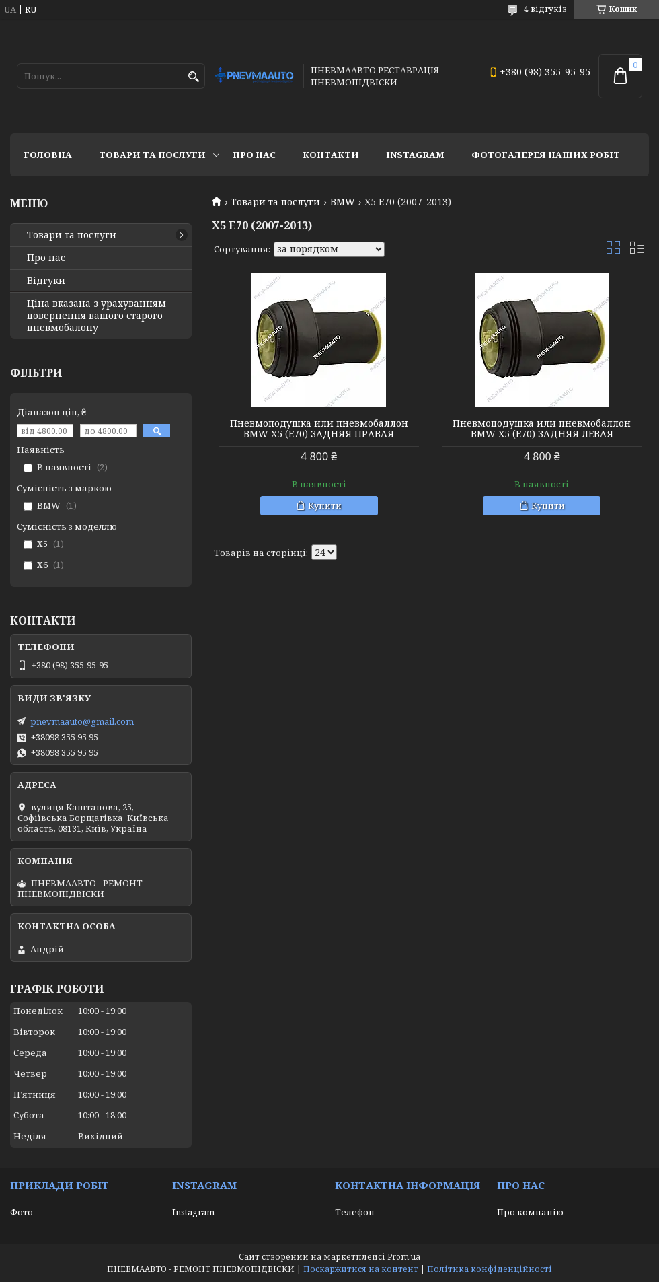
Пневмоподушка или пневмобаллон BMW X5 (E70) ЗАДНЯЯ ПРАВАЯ (319, 428)
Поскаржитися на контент (360, 1269)
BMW (342, 202)
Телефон (355, 1212)
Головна (48, 155)
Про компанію (530, 1212)
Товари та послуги (152, 155)
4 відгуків (545, 9)
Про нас (254, 155)
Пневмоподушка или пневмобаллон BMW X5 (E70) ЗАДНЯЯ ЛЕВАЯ (542, 428)
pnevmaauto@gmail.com (82, 721)
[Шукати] (193, 77)
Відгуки (46, 281)
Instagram (415, 155)
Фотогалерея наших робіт (545, 155)
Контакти (331, 155)
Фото (21, 1212)
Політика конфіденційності (489, 1269)
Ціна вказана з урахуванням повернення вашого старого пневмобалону (96, 315)
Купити (325, 505)
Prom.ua (403, 1256)
